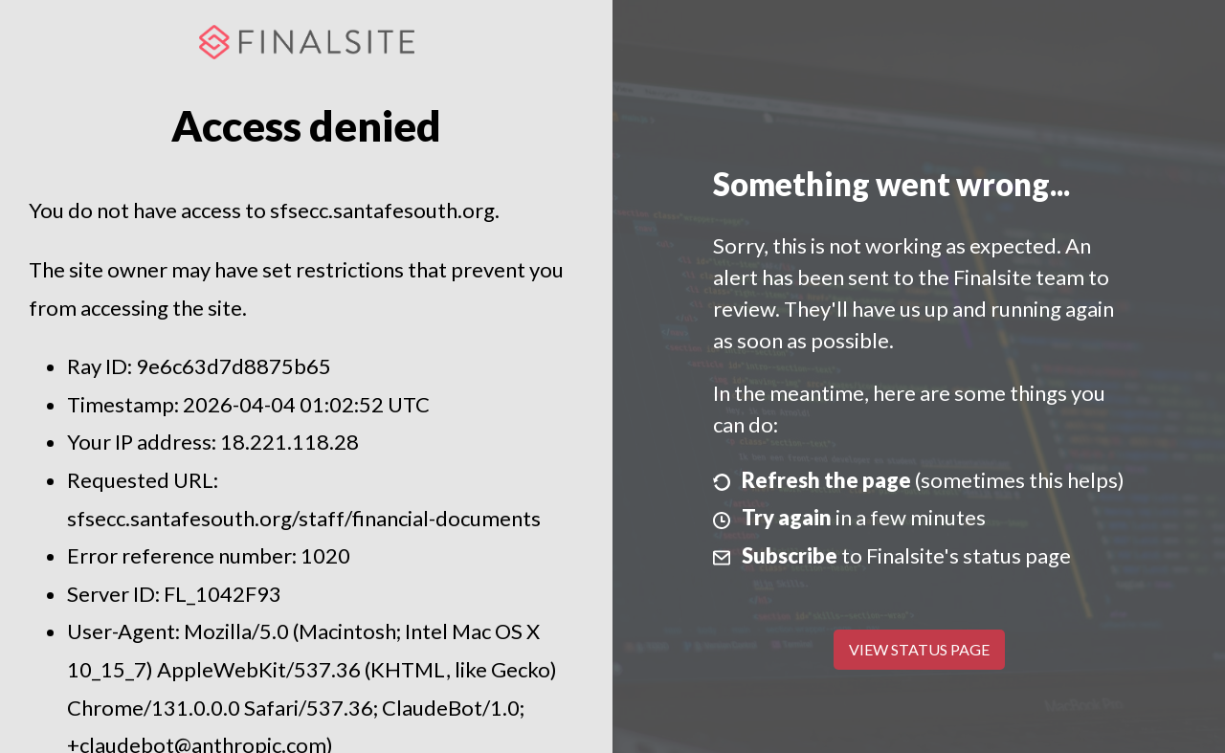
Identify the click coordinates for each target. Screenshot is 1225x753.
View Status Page (919, 649)
